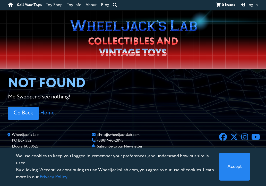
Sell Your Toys (29, 5)
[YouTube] (255, 138)
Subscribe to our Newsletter (119, 146)
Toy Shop (54, 5)
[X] (234, 138)
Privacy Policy (53, 177)
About (91, 5)
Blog (105, 5)
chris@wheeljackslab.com (118, 135)
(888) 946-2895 (110, 140)
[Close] (234, 167)
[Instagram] (244, 138)
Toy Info (74, 5)
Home (47, 113)
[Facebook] (223, 138)
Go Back (23, 113)
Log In (249, 5)
